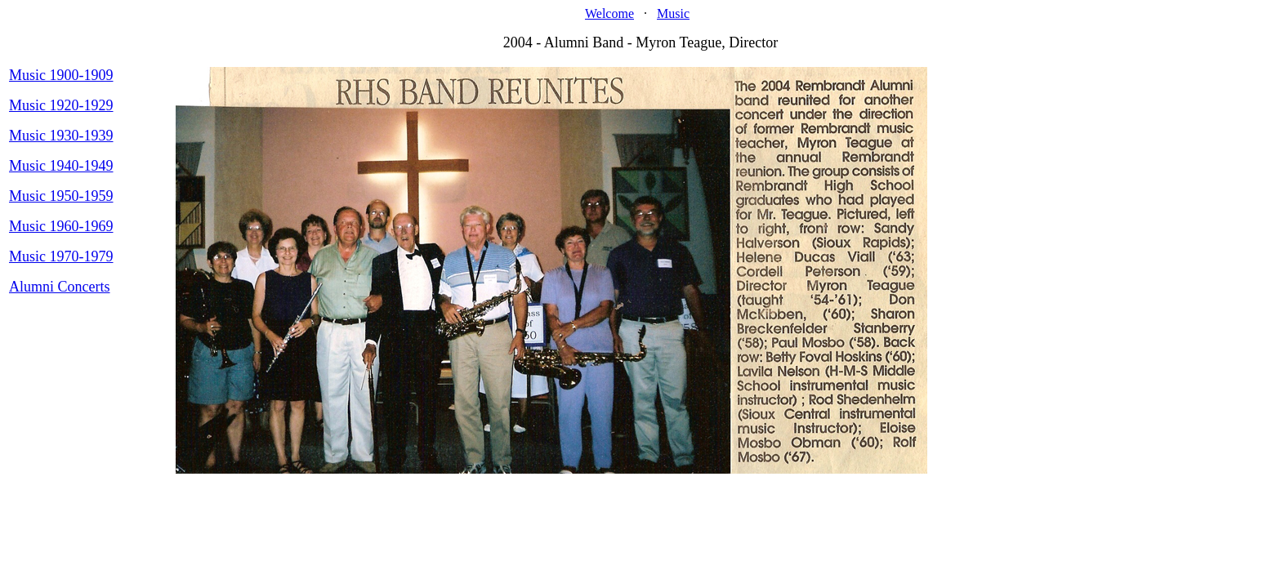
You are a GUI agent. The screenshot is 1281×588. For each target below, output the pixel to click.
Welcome (609, 13)
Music (673, 13)
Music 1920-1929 (61, 105)
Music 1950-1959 (61, 196)
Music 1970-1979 (61, 256)
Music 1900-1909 (61, 75)
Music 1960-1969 (61, 226)
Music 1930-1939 (61, 135)
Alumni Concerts (59, 286)
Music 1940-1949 (61, 166)
